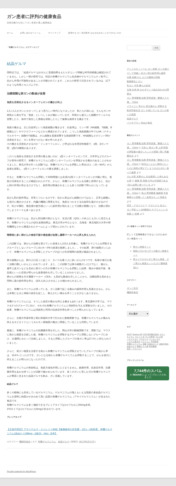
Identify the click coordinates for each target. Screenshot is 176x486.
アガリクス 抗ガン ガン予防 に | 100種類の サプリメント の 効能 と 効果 (147, 209)
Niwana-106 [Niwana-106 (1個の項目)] (137, 334)
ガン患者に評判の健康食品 (34, 16)
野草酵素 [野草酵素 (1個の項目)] (153, 346)
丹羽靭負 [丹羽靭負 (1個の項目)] (154, 342)
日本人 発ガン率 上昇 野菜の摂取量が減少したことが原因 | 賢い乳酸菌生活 (148, 151)
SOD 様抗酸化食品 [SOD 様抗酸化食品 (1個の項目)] (151, 334)
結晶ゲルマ (16, 64)
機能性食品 (24, 441)
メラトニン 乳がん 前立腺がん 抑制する (147, 106)
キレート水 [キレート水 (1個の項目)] (140, 337)
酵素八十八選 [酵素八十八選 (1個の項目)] (142, 346)
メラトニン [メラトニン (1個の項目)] (145, 342)
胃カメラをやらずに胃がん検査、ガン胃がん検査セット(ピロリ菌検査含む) (151, 263)
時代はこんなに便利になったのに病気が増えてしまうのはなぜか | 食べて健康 (148, 168)
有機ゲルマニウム (47, 441)
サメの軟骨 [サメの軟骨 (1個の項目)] (150, 337)
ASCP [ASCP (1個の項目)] (129, 334)
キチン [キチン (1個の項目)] (162, 334)
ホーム (10, 33)
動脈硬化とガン (134, 81)
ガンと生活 (132, 288)
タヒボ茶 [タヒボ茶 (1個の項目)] (159, 337)
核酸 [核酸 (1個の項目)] (144, 344)
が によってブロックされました (148, 373)
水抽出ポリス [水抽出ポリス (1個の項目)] (152, 344)
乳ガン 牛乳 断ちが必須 (138, 85)
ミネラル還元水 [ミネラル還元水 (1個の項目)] (133, 342)
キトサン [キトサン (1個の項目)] (130, 337)
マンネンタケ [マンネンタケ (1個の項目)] (154, 339)
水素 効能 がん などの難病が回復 (143, 77)
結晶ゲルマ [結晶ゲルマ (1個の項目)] (131, 346)
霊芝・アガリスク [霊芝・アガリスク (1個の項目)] (134, 349)
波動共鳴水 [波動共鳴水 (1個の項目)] (164, 344)
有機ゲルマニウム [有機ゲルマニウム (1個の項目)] (134, 344)
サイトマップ (54, 33)
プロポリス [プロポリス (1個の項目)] (143, 339)
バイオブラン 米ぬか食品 (139, 123)
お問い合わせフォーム (30, 33)
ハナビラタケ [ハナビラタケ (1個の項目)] (132, 339)
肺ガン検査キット (142, 247)
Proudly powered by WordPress (21, 471)
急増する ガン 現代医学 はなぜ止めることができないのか (94, 33)
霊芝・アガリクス (136, 205)
